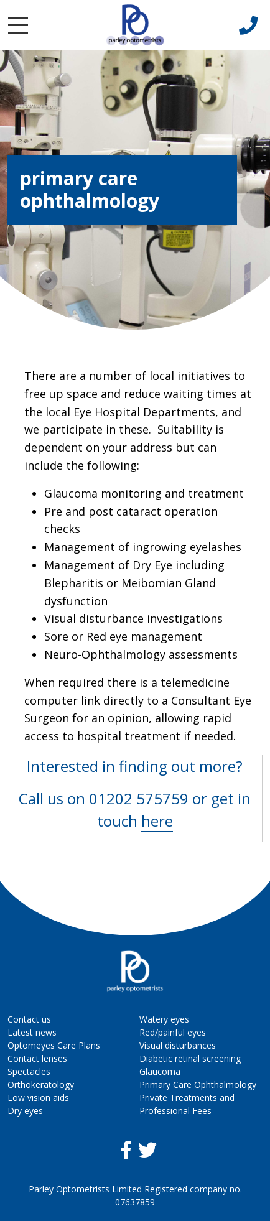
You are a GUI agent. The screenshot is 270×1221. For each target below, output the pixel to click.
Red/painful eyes (172, 1032)
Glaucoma (159, 1071)
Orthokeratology (40, 1084)
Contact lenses (37, 1058)
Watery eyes (164, 1019)
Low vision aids (38, 1097)
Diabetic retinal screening (190, 1058)
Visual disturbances (177, 1045)
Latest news (32, 1032)
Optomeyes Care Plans (53, 1045)
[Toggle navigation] (18, 25)
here (157, 820)
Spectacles (28, 1071)
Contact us (29, 1019)
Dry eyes (25, 1111)
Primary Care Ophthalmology (197, 1084)
